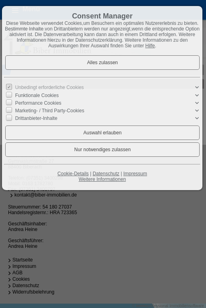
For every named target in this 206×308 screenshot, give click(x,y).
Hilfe (150, 46)
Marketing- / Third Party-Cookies (50, 110)
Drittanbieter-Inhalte (36, 118)
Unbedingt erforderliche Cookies (49, 87)
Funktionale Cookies (37, 95)
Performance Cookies (38, 103)
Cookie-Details (73, 173)
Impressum (135, 173)
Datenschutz (106, 173)
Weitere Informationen (102, 179)
